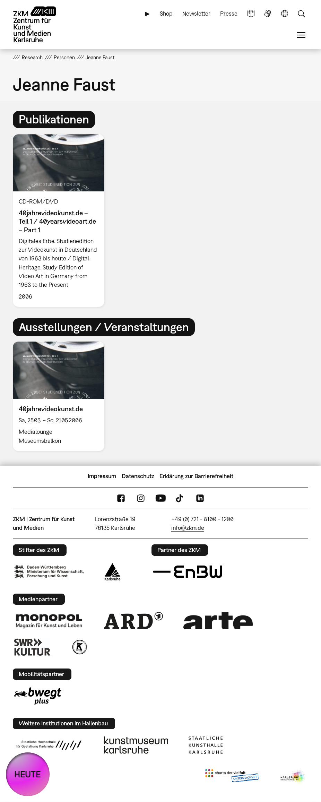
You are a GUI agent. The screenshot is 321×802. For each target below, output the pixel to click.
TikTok (180, 498)
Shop (166, 13)
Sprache (285, 13)
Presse (228, 13)
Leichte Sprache (251, 13)
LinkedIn (200, 498)
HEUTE (27, 774)
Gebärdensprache (268, 13)
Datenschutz (138, 476)
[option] (61, 220)
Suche (301, 13)
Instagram (141, 498)
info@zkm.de (187, 527)
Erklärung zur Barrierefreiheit (196, 476)
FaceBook (121, 498)
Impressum (102, 476)
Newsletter (196, 13)
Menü (301, 35)
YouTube (160, 498)
